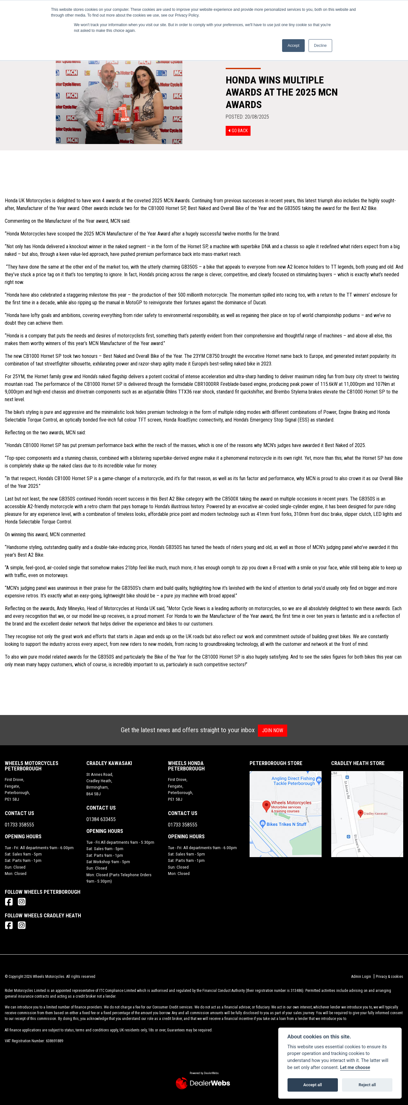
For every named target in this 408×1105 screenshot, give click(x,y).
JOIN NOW (275, 730)
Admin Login (361, 976)
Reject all (367, 1084)
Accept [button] (293, 45)
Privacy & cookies (389, 976)
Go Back (238, 130)
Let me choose (355, 1067)
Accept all (312, 1084)
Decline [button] (320, 45)
